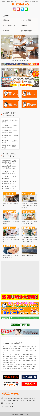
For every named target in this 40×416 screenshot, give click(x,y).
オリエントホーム (23, 414)
